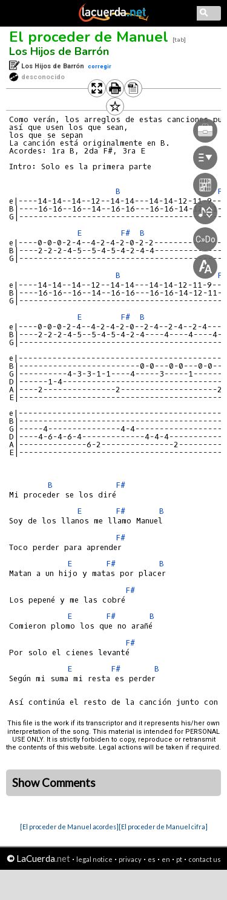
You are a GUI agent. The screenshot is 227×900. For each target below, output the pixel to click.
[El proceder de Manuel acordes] (69, 826)
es (152, 859)
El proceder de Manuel (88, 37)
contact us (204, 859)
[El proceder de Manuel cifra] (163, 826)
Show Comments (54, 782)
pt (179, 859)
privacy (130, 859)
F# (120, 485)
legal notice (94, 859)
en (166, 859)
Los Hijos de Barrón (59, 51)
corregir (99, 66)
